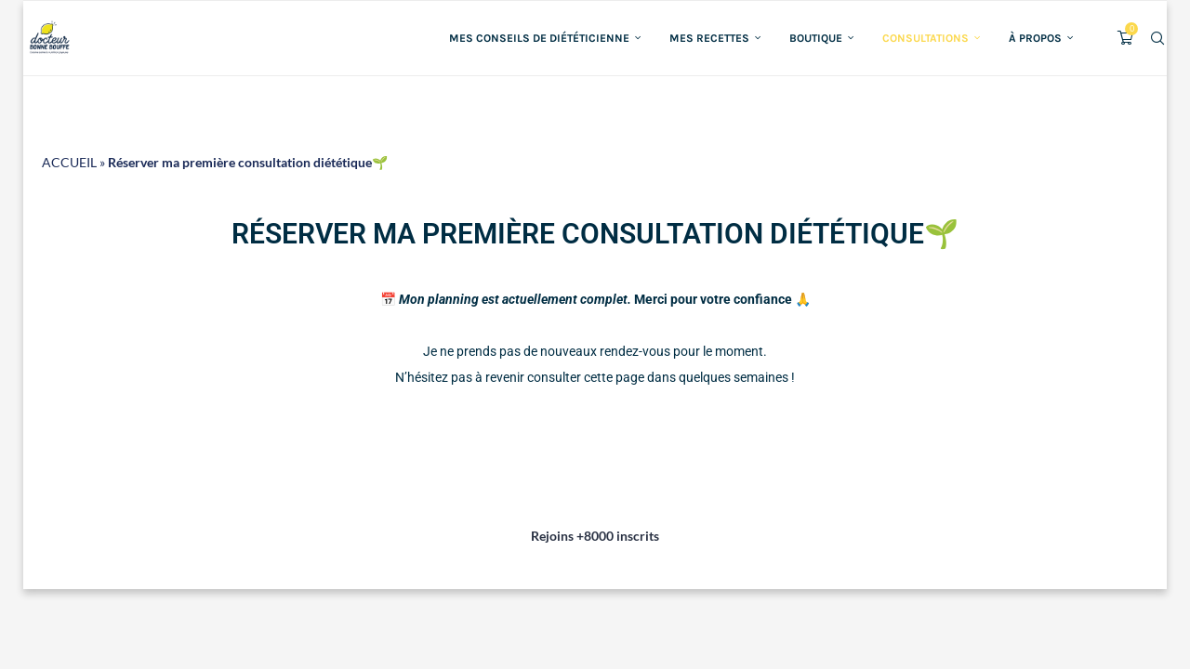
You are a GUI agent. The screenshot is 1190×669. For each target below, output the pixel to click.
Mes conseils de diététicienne (539, 38)
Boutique (815, 38)
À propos (1035, 38)
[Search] (1157, 38)
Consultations (925, 38)
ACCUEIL (69, 162)
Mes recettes (709, 38)
